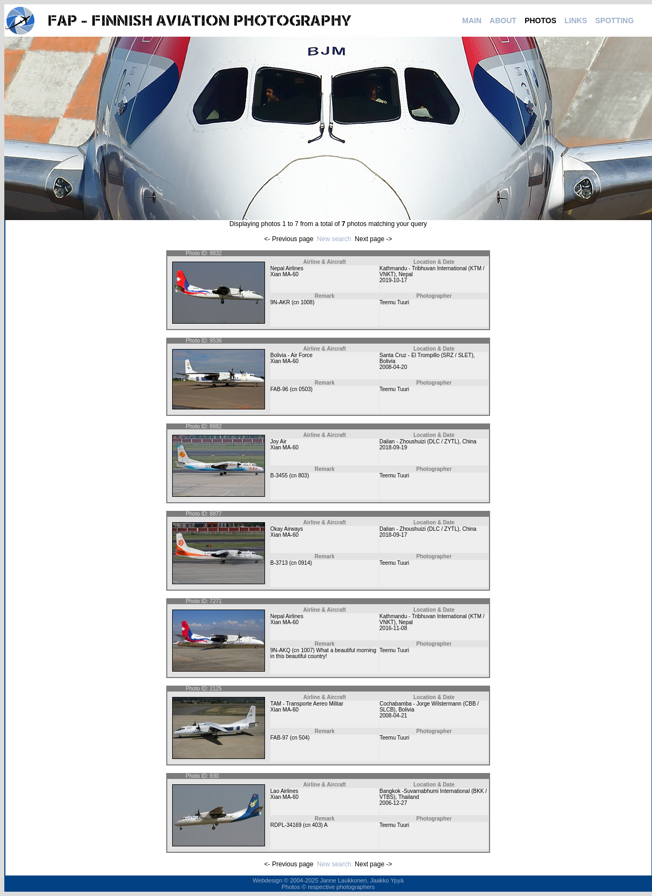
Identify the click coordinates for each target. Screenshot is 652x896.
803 (302, 475)
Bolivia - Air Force (291, 355)
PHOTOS (540, 20)
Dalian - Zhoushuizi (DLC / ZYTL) (419, 441)
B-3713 (279, 563)
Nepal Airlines (286, 268)
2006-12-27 (393, 803)
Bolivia (387, 361)
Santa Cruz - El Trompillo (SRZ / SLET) (426, 355)
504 (303, 738)
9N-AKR (280, 302)
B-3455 (279, 475)
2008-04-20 (393, 367)
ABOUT (503, 20)
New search (334, 239)
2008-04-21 (393, 716)
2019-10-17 (393, 280)
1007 (307, 650)
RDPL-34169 (286, 825)
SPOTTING (614, 20)
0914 (304, 563)
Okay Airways (286, 529)
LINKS (576, 20)
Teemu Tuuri (394, 302)
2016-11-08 (393, 628)
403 (316, 825)
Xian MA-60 (284, 274)
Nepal (406, 274)
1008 (307, 302)
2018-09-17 (393, 535)
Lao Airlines (284, 791)
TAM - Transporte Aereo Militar (306, 704)
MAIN (471, 20)
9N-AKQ (280, 650)
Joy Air (278, 441)
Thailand (408, 797)
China (469, 441)
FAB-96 (279, 389)
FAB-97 (279, 738)
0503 (305, 389)
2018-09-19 (393, 447)
